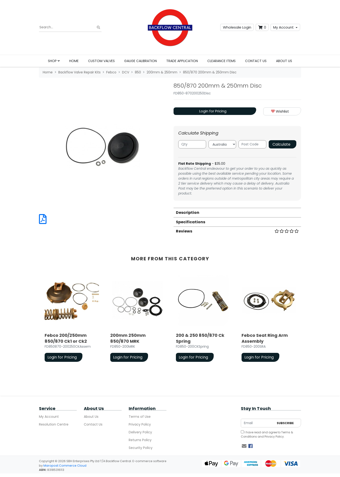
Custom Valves (101, 61)
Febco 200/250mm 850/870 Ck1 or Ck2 (66, 338)
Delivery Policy (140, 432)
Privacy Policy (140, 424)
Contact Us (256, 61)
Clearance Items (221, 61)
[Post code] (252, 144)
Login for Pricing (212, 111)
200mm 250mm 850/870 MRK (128, 338)
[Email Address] (257, 423)
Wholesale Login (237, 27)
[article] (72, 318)
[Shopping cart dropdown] (262, 27)
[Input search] (70, 27)
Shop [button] (54, 61)
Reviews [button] (237, 231)
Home (74, 61)
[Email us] (244, 446)
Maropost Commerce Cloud (64, 466)
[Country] (222, 144)
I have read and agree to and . (267, 434)
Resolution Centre (53, 424)
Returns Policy (140, 440)
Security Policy (141, 447)
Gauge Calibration (140, 61)
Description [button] (187, 212)
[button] (282, 111)
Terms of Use (140, 416)
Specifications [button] (190, 222)
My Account (283, 27)
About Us (284, 61)
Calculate (281, 144)
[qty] (192, 144)
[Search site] (98, 27)
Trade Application (182, 61)
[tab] (237, 212)
